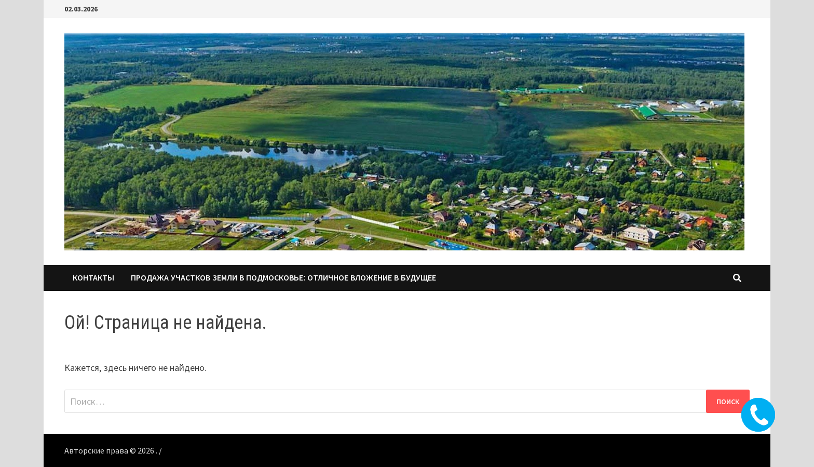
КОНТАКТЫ (93, 278)
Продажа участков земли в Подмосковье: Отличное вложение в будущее (283, 278)
